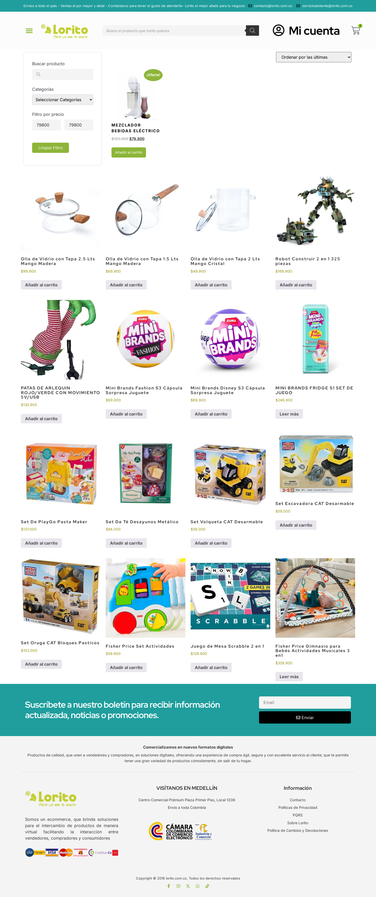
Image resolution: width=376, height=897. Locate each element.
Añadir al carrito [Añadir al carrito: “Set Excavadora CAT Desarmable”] (296, 525)
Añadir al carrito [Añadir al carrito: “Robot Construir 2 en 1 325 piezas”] (296, 284)
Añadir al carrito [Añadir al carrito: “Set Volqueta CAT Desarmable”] (211, 543)
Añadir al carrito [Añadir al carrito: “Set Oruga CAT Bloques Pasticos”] (41, 664)
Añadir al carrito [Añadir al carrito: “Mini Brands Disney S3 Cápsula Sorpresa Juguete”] (211, 414)
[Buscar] (252, 30)
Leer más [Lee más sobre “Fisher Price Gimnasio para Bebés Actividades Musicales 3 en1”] (289, 676)
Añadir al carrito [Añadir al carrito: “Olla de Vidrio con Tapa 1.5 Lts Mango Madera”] (126, 284)
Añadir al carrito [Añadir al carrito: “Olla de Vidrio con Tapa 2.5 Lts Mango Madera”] (41, 284)
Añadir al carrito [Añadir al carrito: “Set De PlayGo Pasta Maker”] (41, 543)
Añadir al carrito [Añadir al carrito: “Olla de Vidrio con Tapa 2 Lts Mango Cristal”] (211, 284)
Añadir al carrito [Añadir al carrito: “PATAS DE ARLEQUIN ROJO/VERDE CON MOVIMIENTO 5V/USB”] (41, 418)
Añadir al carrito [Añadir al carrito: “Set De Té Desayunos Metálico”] (126, 543)
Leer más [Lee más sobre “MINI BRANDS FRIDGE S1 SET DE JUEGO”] (289, 414)
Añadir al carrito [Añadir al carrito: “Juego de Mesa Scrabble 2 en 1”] (211, 667)
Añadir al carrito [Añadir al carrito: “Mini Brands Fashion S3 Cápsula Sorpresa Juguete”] (126, 414)
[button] (29, 30)
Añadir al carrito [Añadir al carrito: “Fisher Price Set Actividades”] (126, 667)
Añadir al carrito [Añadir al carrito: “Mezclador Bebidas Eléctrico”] (128, 152)
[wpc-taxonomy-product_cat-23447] (62, 99)
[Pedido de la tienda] (313, 57)
